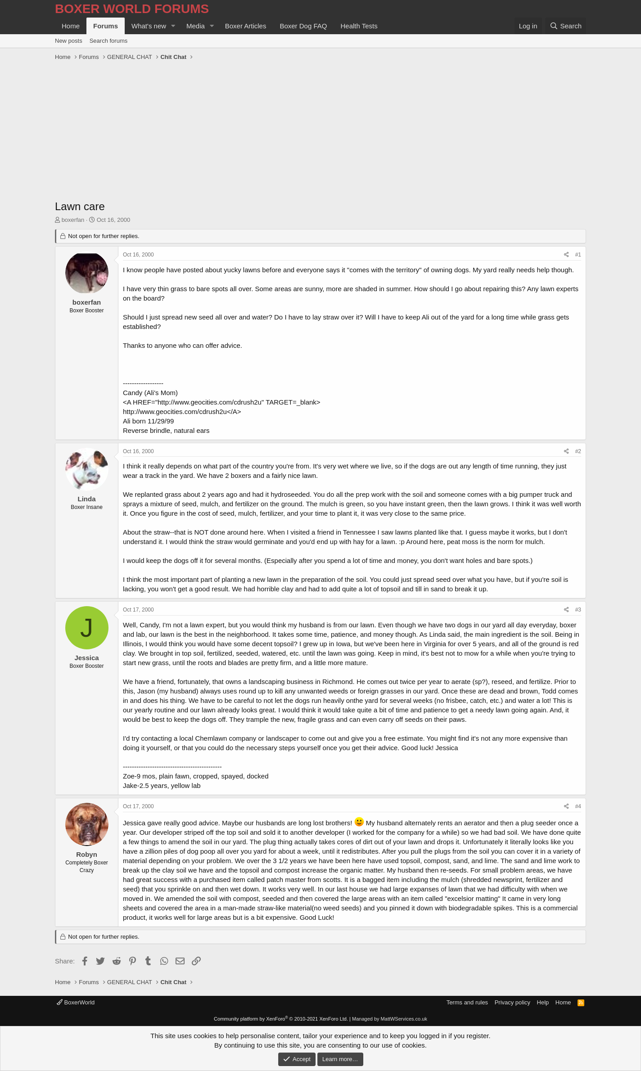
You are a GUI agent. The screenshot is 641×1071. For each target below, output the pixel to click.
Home (71, 26)
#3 (578, 610)
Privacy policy (512, 1002)
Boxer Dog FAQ (303, 26)
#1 (578, 255)
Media (195, 26)
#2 (578, 451)
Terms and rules (467, 1002)
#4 (578, 806)
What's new (148, 26)
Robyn (86, 854)
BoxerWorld (76, 1002)
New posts (68, 40)
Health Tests (358, 26)
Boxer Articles (245, 26)
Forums (105, 26)
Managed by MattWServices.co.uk (389, 1019)
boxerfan (73, 219)
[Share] (566, 255)
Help (543, 1002)
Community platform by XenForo (281, 1019)
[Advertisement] (320, 131)
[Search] (565, 26)
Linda (87, 499)
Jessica (86, 658)
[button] (173, 26)
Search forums (109, 40)
